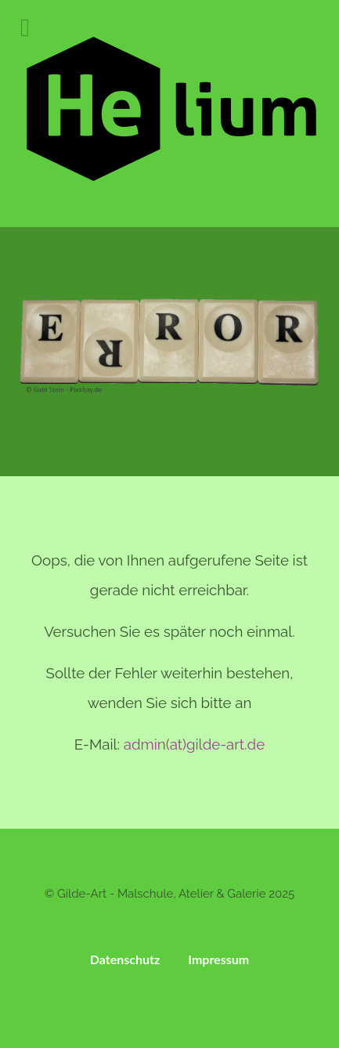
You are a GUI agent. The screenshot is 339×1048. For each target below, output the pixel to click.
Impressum (218, 959)
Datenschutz (125, 959)
